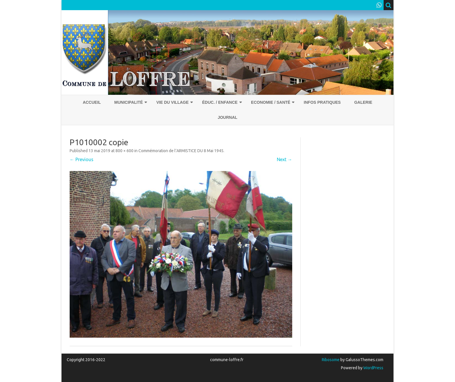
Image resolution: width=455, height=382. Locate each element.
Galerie (363, 102)
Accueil (92, 102)
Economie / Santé (270, 102)
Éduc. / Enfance (219, 102)
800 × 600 (124, 150)
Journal (227, 117)
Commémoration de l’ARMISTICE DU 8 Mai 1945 (180, 150)
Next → (284, 159)
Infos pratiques (322, 102)
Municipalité (128, 102)
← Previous (81, 159)
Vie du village (172, 102)
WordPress (372, 367)
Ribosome (331, 359)
